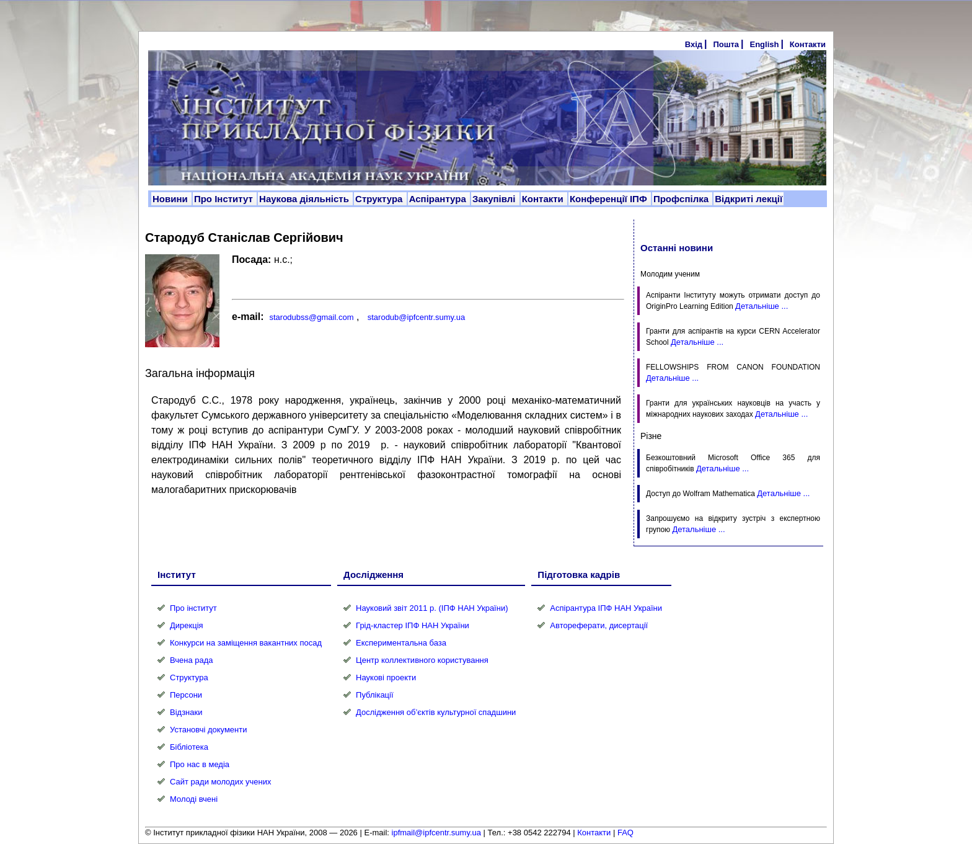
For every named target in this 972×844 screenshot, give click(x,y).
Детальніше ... (761, 306)
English (764, 44)
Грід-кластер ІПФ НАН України (412, 625)
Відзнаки (186, 712)
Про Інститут (224, 198)
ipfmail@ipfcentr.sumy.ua (436, 832)
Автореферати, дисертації (599, 625)
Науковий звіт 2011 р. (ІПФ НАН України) (432, 608)
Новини (171, 198)
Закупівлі (495, 198)
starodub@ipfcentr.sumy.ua (416, 317)
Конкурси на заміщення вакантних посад (246, 642)
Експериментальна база (401, 642)
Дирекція (186, 625)
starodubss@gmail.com (311, 317)
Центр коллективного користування (422, 660)
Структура (380, 198)
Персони (186, 695)
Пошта (726, 44)
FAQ (625, 832)
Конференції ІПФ (610, 198)
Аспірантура (439, 198)
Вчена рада (191, 660)
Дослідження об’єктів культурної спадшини (436, 712)
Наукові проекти (386, 677)
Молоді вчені (194, 799)
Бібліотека (189, 747)
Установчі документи (208, 729)
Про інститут (193, 608)
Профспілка (682, 198)
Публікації (374, 695)
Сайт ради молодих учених (220, 781)
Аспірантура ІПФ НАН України (606, 608)
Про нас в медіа (199, 764)
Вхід (693, 44)
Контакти (808, 44)
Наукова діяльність (305, 198)
